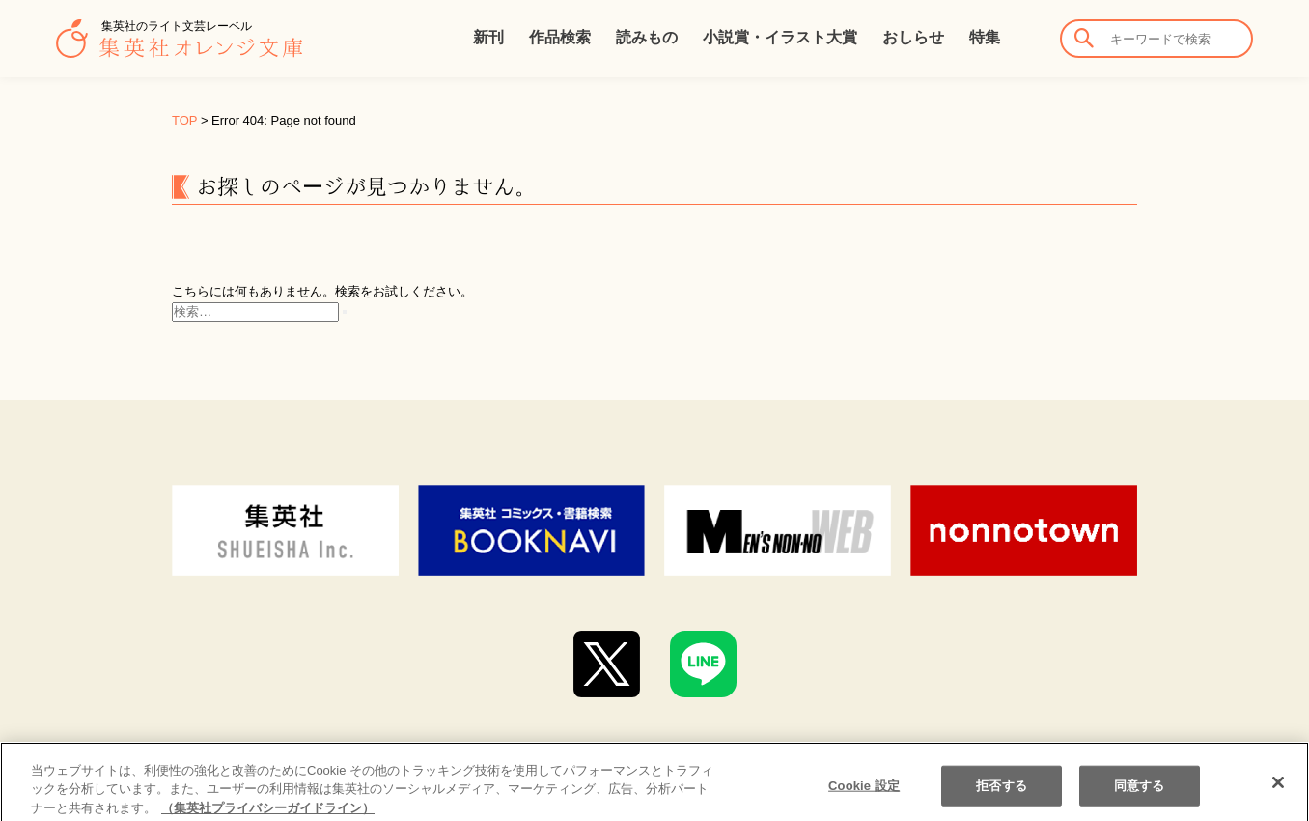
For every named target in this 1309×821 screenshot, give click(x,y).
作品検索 (560, 37)
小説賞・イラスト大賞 (780, 37)
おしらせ (913, 37)
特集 (984, 37)
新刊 (488, 37)
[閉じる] (1278, 799)
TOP (184, 120)
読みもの (647, 37)
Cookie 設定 (864, 801)
